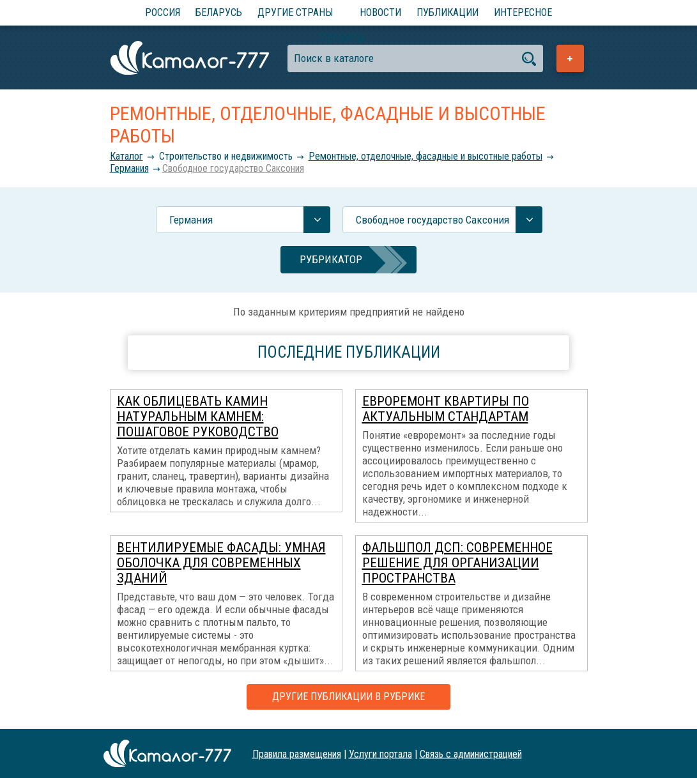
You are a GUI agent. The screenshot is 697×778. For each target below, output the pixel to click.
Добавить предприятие (570, 58)
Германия (129, 168)
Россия (162, 12)
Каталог (126, 156)
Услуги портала (380, 753)
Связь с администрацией (471, 753)
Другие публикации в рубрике (348, 696)
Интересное (523, 12)
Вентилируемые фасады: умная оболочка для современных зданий (221, 563)
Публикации (448, 12)
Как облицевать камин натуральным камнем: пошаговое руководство (198, 416)
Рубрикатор (331, 259)
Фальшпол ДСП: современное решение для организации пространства (457, 563)
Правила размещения (296, 753)
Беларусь (218, 12)
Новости (380, 12)
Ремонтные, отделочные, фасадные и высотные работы (425, 156)
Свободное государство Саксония (233, 168)
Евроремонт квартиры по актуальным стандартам (445, 408)
